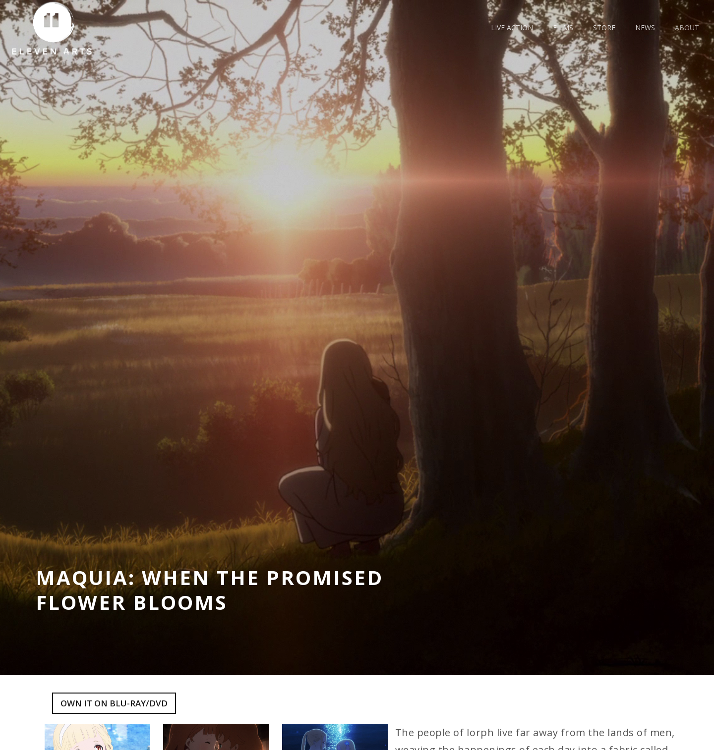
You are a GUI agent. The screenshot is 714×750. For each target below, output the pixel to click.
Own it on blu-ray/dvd (114, 703)
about (687, 27)
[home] (56, 28)
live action (512, 27)
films (563, 27)
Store (604, 27)
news (645, 27)
